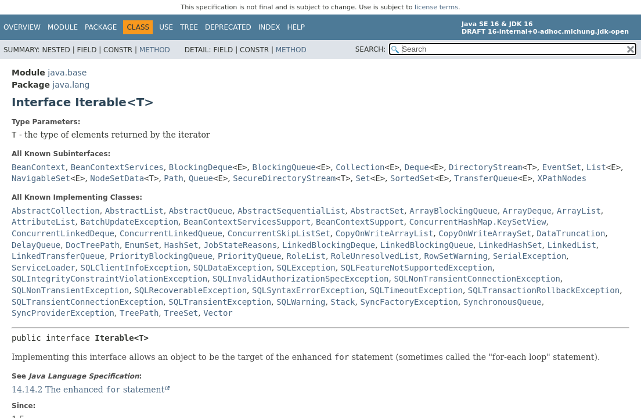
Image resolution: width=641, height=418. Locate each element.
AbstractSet (378, 210)
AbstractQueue (201, 210)
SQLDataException (232, 267)
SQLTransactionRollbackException (544, 290)
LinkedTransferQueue (58, 256)
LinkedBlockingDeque (328, 245)
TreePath (139, 313)
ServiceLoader (43, 267)
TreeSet (181, 313)
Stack (342, 302)
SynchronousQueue (502, 302)
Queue (201, 178)
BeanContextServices (117, 167)
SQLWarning (300, 302)
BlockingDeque (201, 167)
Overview (22, 27)
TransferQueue (486, 178)
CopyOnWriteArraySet (484, 233)
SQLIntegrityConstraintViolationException (109, 278)
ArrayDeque (527, 210)
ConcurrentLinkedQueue (171, 233)
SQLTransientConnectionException (87, 302)
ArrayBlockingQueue (453, 210)
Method (154, 50)
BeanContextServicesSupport (247, 221)
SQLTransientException (219, 302)
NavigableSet (41, 178)
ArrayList (579, 210)
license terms (436, 7)
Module (63, 27)
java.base (67, 72)
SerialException (529, 256)
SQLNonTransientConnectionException (477, 278)
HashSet (181, 245)
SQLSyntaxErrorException (308, 290)
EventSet (561, 167)
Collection (360, 167)
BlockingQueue (284, 167)
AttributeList (43, 221)
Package (101, 27)
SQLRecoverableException (190, 290)
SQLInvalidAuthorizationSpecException (300, 278)
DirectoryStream (485, 167)
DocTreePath (93, 245)
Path (173, 178)
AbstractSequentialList (291, 210)
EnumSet (142, 245)
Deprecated (228, 27)
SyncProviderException (63, 313)
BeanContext (39, 167)
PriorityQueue (250, 256)
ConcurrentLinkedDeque (63, 233)
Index (269, 27)
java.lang (70, 84)
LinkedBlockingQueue (426, 245)
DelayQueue (36, 245)
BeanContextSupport (360, 221)
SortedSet (412, 178)
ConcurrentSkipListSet (279, 233)
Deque (417, 167)
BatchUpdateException (129, 221)
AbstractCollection (56, 210)
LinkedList (572, 245)
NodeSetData (117, 178)
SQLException (306, 267)
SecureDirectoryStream (284, 178)
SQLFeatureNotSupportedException (416, 267)
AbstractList (134, 210)
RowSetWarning (456, 256)
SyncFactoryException (409, 302)
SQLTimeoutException (416, 290)
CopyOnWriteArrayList (385, 233)
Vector (218, 313)
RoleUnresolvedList (375, 256)
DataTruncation (570, 233)
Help (296, 27)
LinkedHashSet (510, 245)
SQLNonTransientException (70, 290)
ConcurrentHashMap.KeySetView (477, 221)
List (596, 167)
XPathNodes (562, 178)
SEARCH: (370, 49)
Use (166, 27)
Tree (189, 27)
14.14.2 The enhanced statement (88, 389)
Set (362, 178)
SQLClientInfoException (134, 267)
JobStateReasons (240, 245)
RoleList (305, 256)
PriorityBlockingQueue (161, 256)
